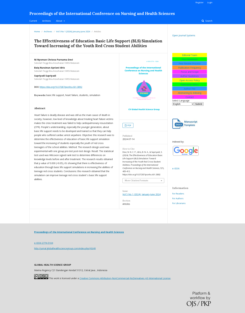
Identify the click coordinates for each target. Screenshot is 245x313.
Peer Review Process (190, 63)
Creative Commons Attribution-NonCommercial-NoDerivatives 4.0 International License (125, 278)
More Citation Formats (136, 180)
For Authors (178, 198)
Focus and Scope (190, 71)
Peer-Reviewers (190, 59)
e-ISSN (175, 168)
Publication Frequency (189, 67)
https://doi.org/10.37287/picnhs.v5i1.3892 (61, 86)
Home (37, 31)
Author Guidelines (189, 76)
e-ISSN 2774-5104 (43, 242)
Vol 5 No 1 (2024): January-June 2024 (73, 31)
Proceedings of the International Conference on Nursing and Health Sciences (102, 13)
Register (200, 2)
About (59, 20)
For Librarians (179, 203)
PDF (129, 125)
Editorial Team (189, 55)
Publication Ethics (190, 84)
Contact (190, 97)
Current (33, 20)
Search (208, 20)
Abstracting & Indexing (189, 92)
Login (209, 2)
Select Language (180, 100)
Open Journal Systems (183, 35)
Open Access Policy (189, 80)
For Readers (178, 193)
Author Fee (189, 88)
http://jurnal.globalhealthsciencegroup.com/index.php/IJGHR (65, 248)
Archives (46, 20)
